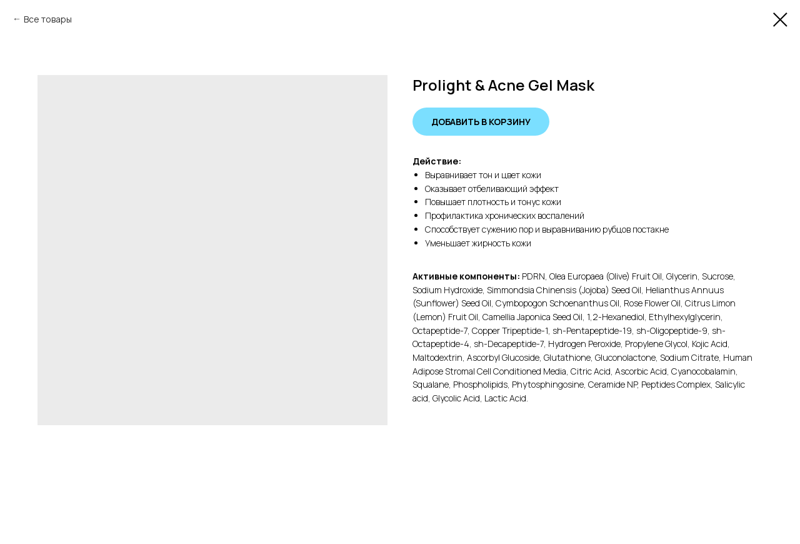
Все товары (48, 19)
